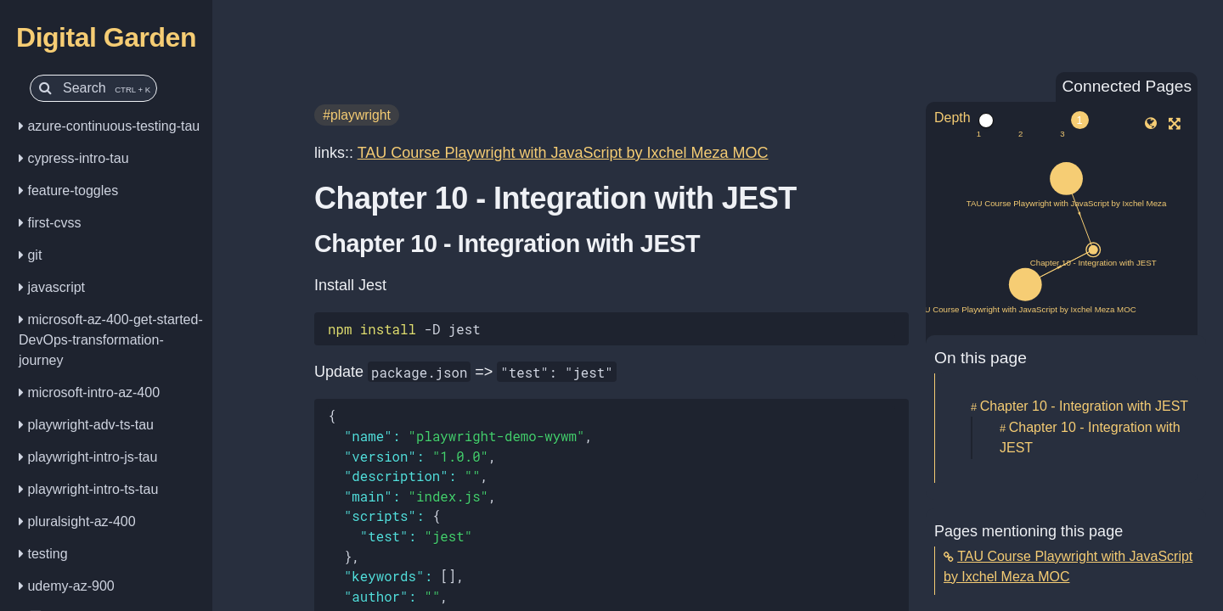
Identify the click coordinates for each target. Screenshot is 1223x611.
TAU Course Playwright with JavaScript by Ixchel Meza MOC (563, 152)
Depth (952, 117)
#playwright (357, 115)
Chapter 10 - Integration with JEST (1084, 406)
